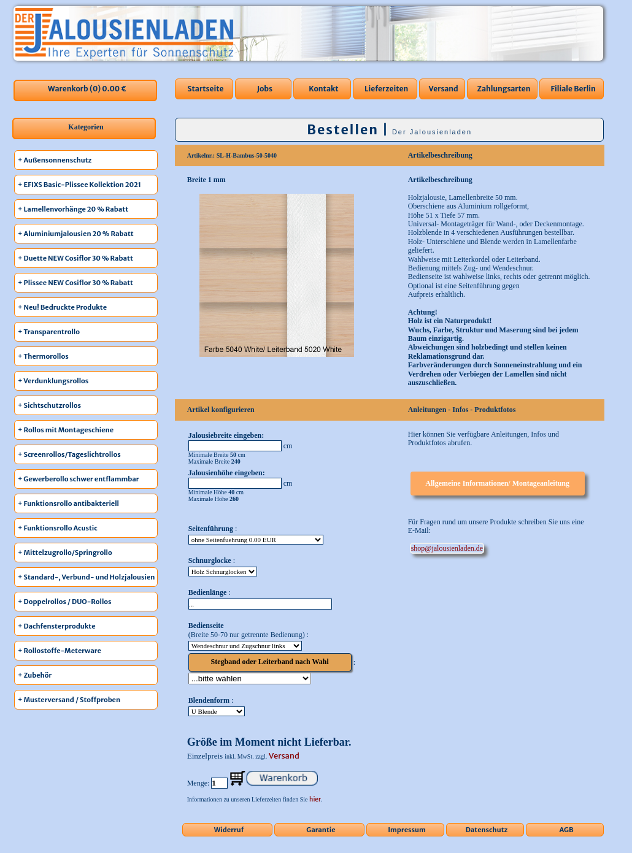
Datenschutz (487, 829)
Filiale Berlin (572, 88)
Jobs (264, 88)
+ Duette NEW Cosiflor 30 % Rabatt (75, 258)
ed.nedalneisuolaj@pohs (447, 548)
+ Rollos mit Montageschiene (66, 430)
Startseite (205, 88)
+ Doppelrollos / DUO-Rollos (65, 601)
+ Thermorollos (43, 356)
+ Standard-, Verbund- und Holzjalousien (86, 577)
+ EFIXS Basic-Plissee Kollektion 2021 (79, 184)
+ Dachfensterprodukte (57, 626)
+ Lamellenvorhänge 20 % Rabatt (73, 209)
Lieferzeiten (386, 88)
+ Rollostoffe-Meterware (59, 650)
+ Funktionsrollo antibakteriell (68, 503)
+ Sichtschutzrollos (49, 405)
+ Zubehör (35, 675)
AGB (567, 829)
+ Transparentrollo (49, 331)
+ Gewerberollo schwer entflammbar (78, 479)
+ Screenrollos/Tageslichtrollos (69, 454)
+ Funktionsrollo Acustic (58, 528)
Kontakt (323, 88)
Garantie (320, 829)
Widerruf (229, 829)
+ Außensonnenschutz (54, 160)
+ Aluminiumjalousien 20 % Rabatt (76, 233)
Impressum (407, 829)
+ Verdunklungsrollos (53, 381)
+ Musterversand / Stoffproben (69, 699)
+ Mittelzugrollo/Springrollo (65, 552)
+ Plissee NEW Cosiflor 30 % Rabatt (75, 282)
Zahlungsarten (503, 88)
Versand (443, 88)
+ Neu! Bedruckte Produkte (62, 307)
